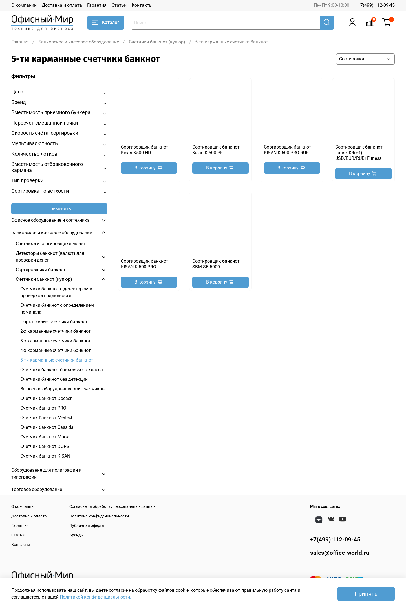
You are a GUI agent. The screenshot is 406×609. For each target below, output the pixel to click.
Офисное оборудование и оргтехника (50, 220)
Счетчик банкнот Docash (46, 398)
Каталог (105, 22)
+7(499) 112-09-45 (376, 5)
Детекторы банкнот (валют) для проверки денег (50, 257)
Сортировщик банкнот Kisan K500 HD (144, 149)
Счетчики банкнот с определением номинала (57, 309)
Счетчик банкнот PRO (43, 408)
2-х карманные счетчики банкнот (55, 331)
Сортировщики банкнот (41, 269)
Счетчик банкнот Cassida (47, 427)
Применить (59, 208)
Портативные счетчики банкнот (54, 321)
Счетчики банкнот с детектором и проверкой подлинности (56, 292)
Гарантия (97, 5)
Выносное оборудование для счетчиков (62, 389)
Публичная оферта (86, 525)
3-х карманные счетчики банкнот (55, 340)
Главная (19, 42)
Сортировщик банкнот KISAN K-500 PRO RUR (287, 149)
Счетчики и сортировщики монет (50, 243)
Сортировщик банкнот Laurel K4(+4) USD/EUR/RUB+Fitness (359, 152)
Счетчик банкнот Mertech (47, 417)
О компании (24, 5)
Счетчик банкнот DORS (44, 446)
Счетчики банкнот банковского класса (61, 369)
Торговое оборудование (36, 489)
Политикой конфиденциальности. (95, 597)
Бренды (76, 535)
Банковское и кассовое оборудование (78, 42)
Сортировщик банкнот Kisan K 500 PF (216, 149)
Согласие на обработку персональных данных (112, 506)
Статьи (119, 5)
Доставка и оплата (62, 5)
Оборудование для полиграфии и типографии (46, 473)
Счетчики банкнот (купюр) (157, 42)
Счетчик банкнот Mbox (44, 437)
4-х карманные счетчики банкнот (55, 350)
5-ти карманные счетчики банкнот (56, 360)
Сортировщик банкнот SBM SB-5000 (216, 263)
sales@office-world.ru (339, 552)
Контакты (142, 5)
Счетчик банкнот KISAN (45, 456)
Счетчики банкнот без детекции (54, 379)
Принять (366, 593)
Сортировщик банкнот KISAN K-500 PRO (144, 263)
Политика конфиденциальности (99, 516)
